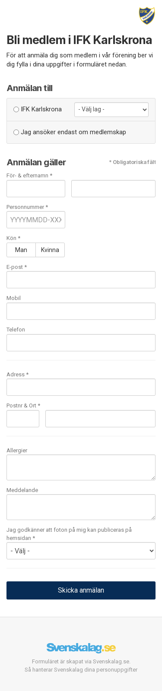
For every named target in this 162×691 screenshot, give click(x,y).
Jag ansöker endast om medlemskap (69, 132)
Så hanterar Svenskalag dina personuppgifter (81, 669)
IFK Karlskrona (37, 109)
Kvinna (50, 249)
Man (21, 249)
